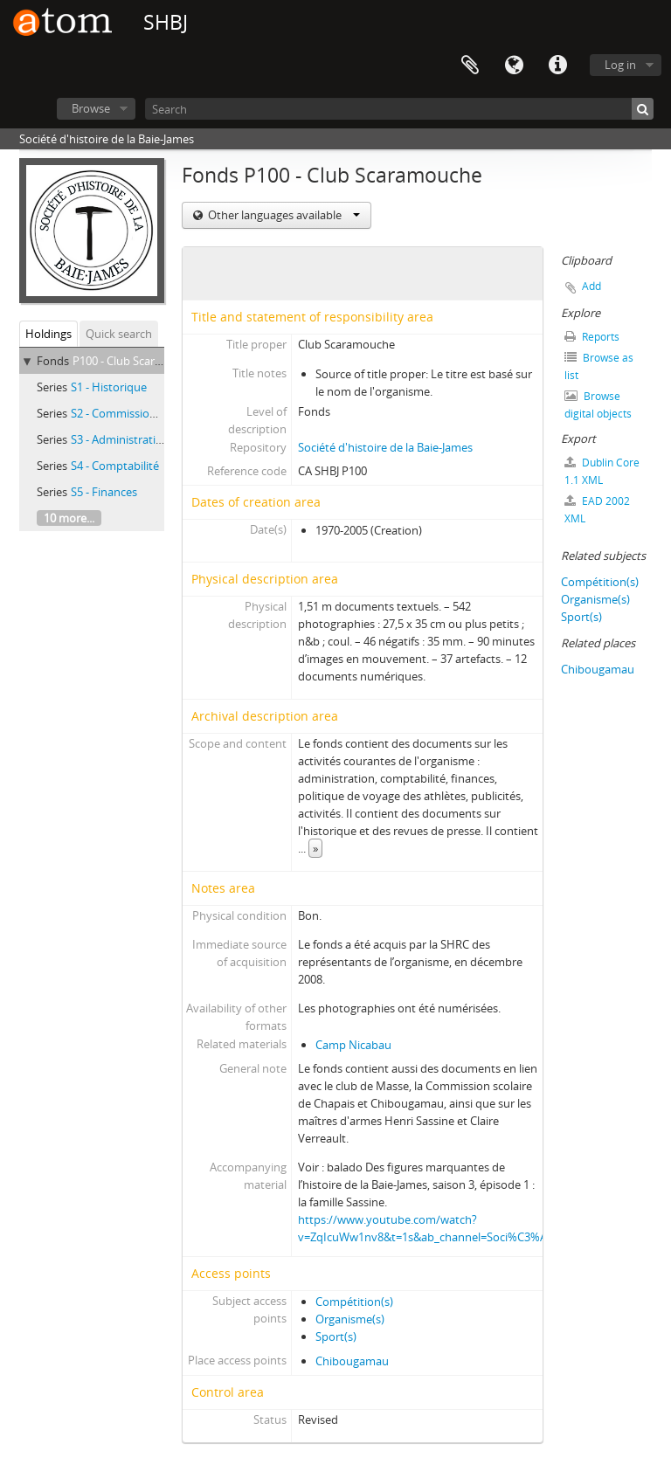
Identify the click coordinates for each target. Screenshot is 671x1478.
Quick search (119, 334)
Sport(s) (335, 1336)
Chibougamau (352, 1361)
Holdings (48, 334)
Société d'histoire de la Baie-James (385, 447)
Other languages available (282, 215)
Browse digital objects (598, 405)
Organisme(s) (349, 1319)
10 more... (69, 518)
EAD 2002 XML (597, 510)
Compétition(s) (354, 1301)
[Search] (399, 109)
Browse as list (598, 366)
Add (591, 286)
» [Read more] (315, 848)
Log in (620, 65)
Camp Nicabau (353, 1045)
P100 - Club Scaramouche (138, 361)
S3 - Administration (120, 439)
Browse (91, 108)
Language (514, 65)
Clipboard (470, 65)
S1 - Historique (109, 387)
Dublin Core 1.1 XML (602, 471)
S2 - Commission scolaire (134, 413)
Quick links (557, 65)
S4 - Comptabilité (115, 465)
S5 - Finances (104, 492)
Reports (591, 336)
